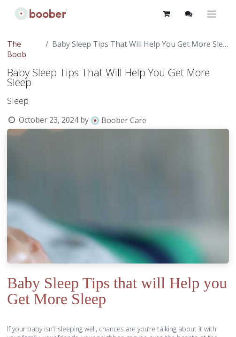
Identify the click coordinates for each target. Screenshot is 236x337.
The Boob (16, 49)
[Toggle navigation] (211, 14)
